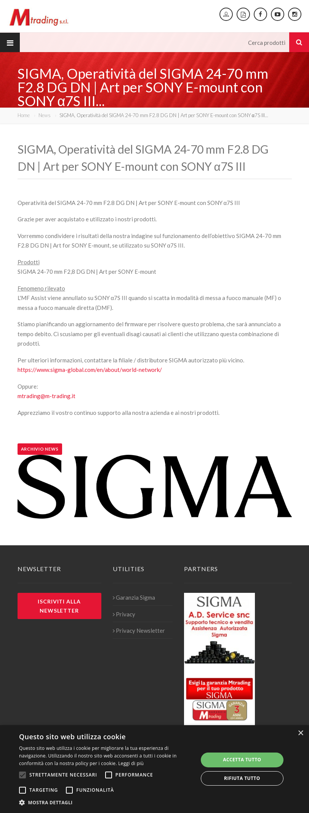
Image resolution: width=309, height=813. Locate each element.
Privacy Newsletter (139, 630)
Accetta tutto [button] (242, 759)
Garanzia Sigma (134, 597)
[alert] (154, 769)
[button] (106, 803)
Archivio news (40, 448)
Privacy (124, 614)
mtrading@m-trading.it (46, 395)
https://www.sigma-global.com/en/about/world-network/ (90, 369)
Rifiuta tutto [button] (242, 778)
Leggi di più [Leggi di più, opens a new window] (131, 763)
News (44, 115)
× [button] (300, 733)
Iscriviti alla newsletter (59, 605)
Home (24, 115)
